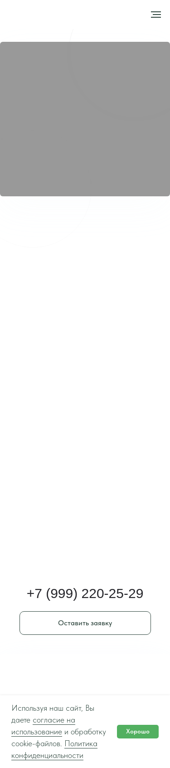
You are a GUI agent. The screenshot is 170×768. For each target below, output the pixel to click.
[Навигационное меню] (156, 14)
